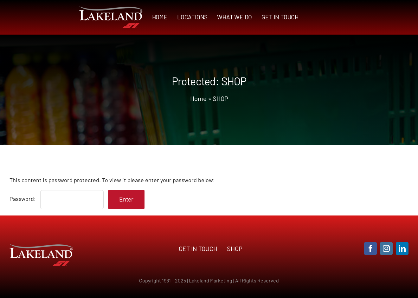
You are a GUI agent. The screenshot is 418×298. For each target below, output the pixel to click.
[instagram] (386, 248)
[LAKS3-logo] (111, 9)
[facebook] (370, 248)
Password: (57, 198)
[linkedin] (402, 248)
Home (198, 98)
